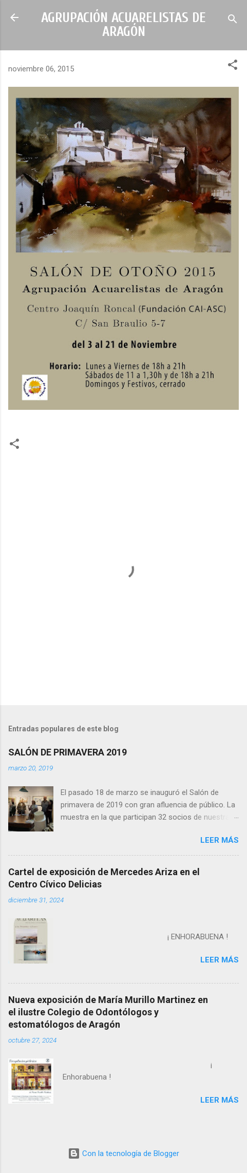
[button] (232, 66)
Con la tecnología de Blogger (123, 1153)
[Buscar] (232, 20)
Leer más (219, 840)
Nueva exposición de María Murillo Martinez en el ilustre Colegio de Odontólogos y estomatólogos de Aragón (108, 1012)
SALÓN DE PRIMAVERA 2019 (67, 752)
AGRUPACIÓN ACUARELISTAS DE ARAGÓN (123, 25)
